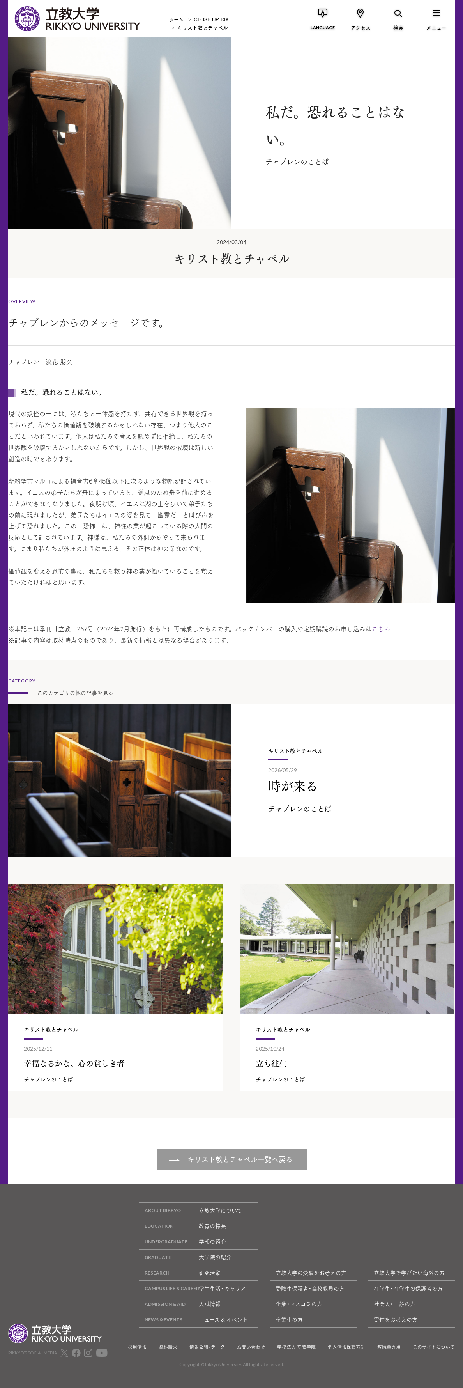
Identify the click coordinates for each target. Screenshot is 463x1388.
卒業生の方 (289, 1319)
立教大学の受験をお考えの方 (311, 1272)
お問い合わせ (251, 1347)
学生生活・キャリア (192, 1288)
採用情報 (137, 1347)
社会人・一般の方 (394, 1304)
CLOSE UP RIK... (213, 19)
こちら (381, 628)
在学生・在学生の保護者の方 (408, 1288)
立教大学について (190, 1210)
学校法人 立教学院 (296, 1347)
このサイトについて (434, 1347)
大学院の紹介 (185, 1257)
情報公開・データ (207, 1347)
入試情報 (180, 1304)
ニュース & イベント (193, 1319)
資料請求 (168, 1347)
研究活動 (180, 1272)
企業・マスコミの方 (299, 1304)
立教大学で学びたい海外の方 (409, 1272)
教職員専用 (389, 1347)
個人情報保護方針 (346, 1347)
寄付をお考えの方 (395, 1319)
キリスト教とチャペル (202, 27)
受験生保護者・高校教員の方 (310, 1288)
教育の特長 (182, 1226)
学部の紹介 (182, 1241)
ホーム (176, 19)
